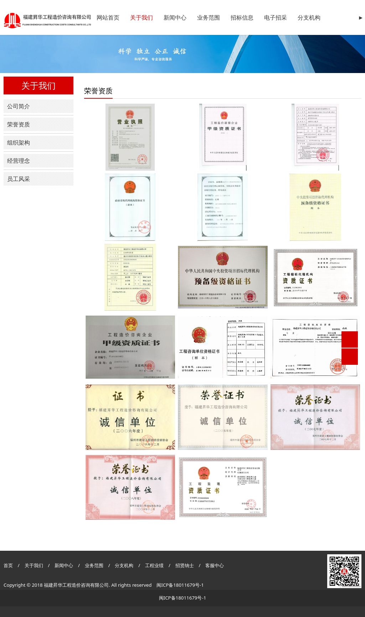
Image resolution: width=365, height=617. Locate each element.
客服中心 (214, 565)
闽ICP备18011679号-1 (180, 585)
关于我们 (141, 17)
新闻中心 (175, 17)
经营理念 (18, 161)
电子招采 (275, 17)
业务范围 (208, 17)
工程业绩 (155, 565)
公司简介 (18, 106)
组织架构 (18, 142)
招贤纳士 (185, 565)
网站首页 (108, 17)
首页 (8, 565)
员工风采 (18, 179)
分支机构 (309, 17)
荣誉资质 (18, 124)
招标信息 (242, 17)
